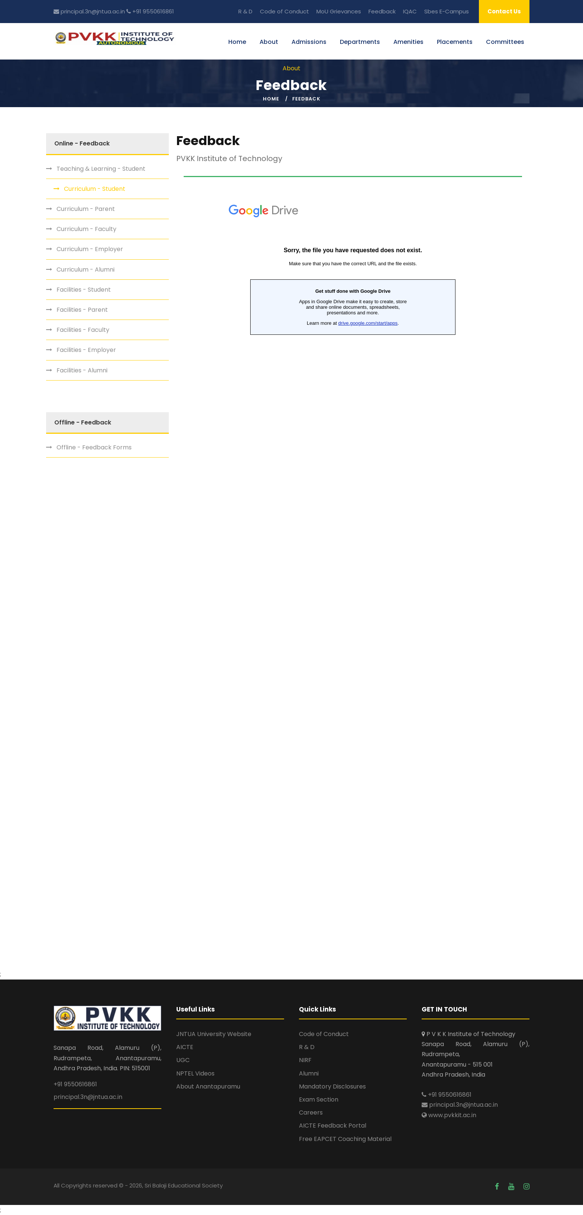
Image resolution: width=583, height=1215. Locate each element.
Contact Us (504, 11)
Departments (360, 42)
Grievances (345, 11)
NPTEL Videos (195, 1073)
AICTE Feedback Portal (332, 1125)
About (269, 42)
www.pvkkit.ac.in (449, 1115)
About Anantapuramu (208, 1086)
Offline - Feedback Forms (94, 447)
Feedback (382, 11)
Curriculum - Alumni (86, 269)
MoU (322, 11)
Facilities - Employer (86, 350)
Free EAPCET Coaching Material (345, 1139)
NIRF (305, 1060)
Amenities (408, 42)
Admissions (309, 42)
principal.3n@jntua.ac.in (89, 11)
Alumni (309, 1073)
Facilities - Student (84, 289)
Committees (505, 42)
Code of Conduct (284, 11)
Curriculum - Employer (90, 249)
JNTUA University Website (213, 1034)
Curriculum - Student (94, 189)
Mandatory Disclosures (332, 1086)
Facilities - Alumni (82, 370)
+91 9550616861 (150, 11)
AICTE (184, 1047)
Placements (455, 42)
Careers (311, 1112)
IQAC (410, 11)
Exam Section (318, 1099)
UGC (183, 1060)
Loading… (352, 570)
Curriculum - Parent (86, 209)
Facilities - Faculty (83, 330)
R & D (245, 11)
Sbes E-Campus (446, 11)
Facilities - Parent (82, 309)
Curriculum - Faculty (86, 229)
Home (237, 42)
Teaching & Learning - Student (101, 168)
